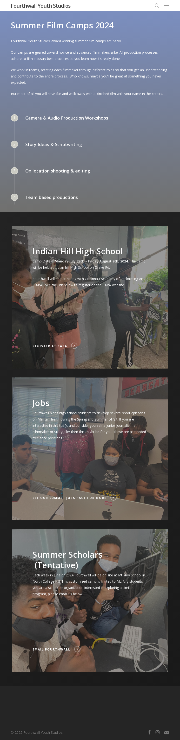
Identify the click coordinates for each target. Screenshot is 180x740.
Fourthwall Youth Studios (41, 5)
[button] (166, 5)
